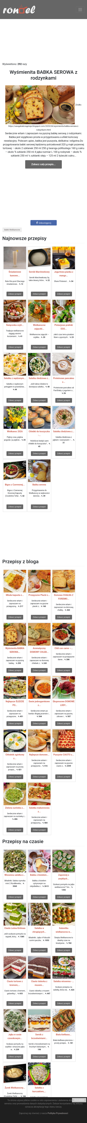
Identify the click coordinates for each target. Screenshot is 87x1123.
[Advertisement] (43, 40)
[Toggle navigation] (80, 9)
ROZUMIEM (79, 1100)
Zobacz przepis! (14, 294)
